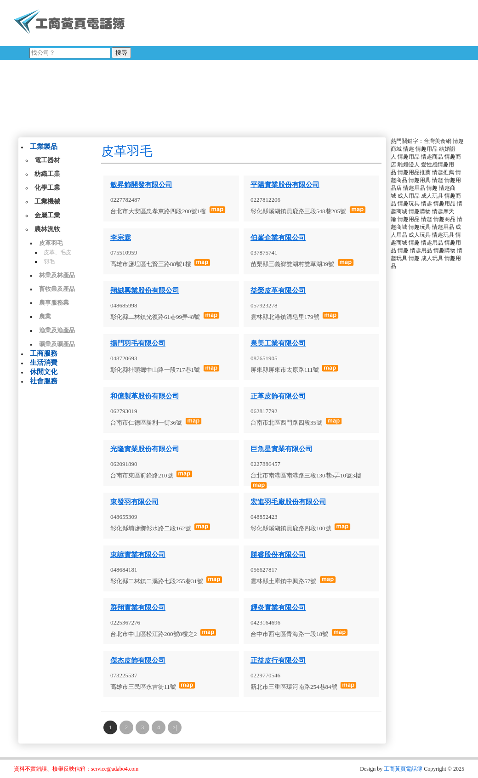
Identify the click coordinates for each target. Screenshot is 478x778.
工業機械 (47, 201)
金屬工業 (47, 215)
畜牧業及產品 (57, 288)
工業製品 (43, 146)
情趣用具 (420, 180)
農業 (45, 316)
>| (174, 727)
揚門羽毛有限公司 (137, 343)
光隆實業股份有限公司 (144, 449)
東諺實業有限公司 (137, 554)
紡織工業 (47, 173)
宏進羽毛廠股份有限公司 (288, 501)
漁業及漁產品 (57, 330)
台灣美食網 (437, 141)
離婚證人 (409, 164)
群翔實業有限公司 (137, 607)
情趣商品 (432, 156)
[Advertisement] (231, 66)
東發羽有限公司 (134, 501)
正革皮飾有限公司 (278, 396)
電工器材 (47, 160)
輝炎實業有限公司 (278, 607)
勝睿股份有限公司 (278, 554)
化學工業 (47, 187)
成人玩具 (432, 196)
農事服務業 (54, 302)
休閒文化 (43, 371)
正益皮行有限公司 (278, 660)
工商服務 (43, 353)
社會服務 (43, 381)
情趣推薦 (443, 172)
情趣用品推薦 (414, 172)
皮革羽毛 (51, 242)
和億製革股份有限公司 (144, 396)
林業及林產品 (57, 275)
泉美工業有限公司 (278, 343)
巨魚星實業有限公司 (281, 449)
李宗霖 (120, 237)
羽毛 (49, 261)
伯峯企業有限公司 (278, 237)
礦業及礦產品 (57, 344)
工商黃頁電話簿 (403, 769)
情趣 (408, 149)
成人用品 (409, 196)
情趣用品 (426, 149)
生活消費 (43, 362)
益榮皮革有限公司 (278, 290)
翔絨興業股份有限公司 (144, 290)
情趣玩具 (409, 203)
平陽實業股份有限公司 (284, 184)
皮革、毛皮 (57, 252)
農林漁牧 (47, 229)
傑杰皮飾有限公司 (137, 660)
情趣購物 (420, 211)
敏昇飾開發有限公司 (141, 184)
